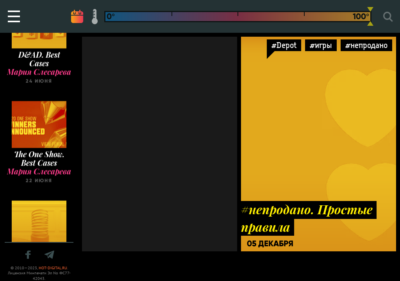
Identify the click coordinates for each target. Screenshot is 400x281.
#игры (321, 45)
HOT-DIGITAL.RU (53, 267)
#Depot (283, 45)
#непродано (366, 45)
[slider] (370, 16)
